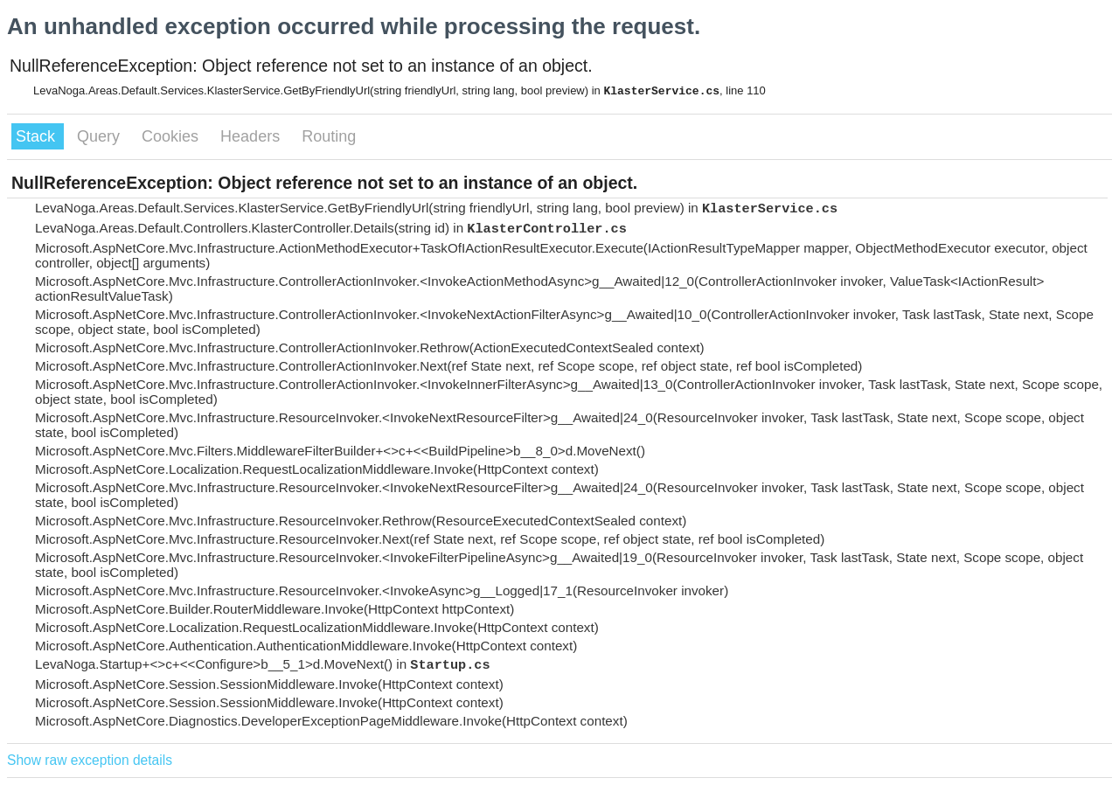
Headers (252, 136)
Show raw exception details (89, 760)
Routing (329, 136)
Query (100, 136)
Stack (37, 136)
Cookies (172, 136)
